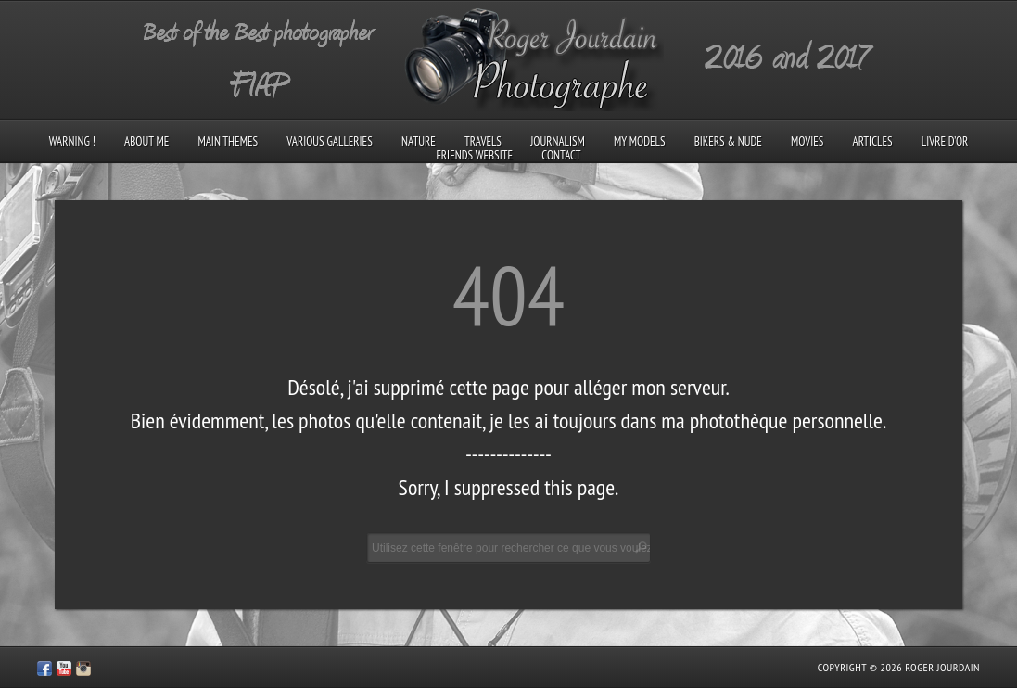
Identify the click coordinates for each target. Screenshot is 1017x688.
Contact (560, 155)
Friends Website (475, 155)
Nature (418, 141)
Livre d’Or (945, 141)
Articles (873, 141)
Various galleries (329, 141)
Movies (807, 141)
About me (146, 141)
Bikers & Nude (728, 141)
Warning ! (72, 141)
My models (639, 141)
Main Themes (227, 141)
